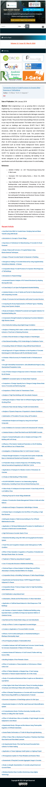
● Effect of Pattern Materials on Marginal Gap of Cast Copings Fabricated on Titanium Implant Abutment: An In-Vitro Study (20, 672)
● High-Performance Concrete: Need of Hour (15, 533)
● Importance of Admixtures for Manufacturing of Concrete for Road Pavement (22, 244)
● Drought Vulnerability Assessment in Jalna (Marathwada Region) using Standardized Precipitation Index (23, 366)
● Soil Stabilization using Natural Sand (13, 594)
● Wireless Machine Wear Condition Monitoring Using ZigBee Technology (20, 773)
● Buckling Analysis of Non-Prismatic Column (15, 659)
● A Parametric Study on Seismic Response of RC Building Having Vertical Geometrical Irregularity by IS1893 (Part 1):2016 (21, 464)
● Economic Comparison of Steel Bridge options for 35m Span (20, 699)
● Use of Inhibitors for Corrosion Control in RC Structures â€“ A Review (22, 427)
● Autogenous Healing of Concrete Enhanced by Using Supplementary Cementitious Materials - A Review (22, 263)
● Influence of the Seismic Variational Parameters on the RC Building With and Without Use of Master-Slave (22, 445)
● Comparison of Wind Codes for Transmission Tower (18, 390)
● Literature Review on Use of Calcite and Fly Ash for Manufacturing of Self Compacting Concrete (22, 293)
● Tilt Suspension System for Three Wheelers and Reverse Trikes (21, 756)
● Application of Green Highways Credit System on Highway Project (21, 751)
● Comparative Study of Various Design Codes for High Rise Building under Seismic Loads (22, 588)
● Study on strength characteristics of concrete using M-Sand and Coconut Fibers (21, 766)
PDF (4, 96)
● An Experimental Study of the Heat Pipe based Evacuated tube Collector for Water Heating (20, 745)
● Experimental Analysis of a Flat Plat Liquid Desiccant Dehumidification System (23, 705)
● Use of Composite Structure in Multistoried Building (17, 563)
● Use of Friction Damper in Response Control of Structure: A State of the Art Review (22, 373)
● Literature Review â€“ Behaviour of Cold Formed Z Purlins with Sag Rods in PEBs (22, 654)
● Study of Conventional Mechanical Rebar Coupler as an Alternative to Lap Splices (22, 680)
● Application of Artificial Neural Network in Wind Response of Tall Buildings (21, 605)
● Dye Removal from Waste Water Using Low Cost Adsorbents (20, 620)
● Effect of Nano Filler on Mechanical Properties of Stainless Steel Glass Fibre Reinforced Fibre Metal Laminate (23, 738)
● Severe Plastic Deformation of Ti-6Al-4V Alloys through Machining (21, 732)
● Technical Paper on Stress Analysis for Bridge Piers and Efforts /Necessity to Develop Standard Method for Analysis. (21, 569)
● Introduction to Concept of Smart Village (14, 238)
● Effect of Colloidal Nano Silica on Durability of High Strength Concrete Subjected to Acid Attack (23, 720)
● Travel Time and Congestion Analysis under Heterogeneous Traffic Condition (22, 546)
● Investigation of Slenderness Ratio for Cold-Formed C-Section (20, 451)
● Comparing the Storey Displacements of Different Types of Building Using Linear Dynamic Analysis (22, 305)
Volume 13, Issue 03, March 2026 (23, 43)
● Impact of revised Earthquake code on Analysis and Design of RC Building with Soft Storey (21, 438)
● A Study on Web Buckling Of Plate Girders (14, 477)
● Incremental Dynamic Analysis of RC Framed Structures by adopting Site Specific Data (22, 282)
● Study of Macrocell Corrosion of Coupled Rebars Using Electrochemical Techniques (18, 251)
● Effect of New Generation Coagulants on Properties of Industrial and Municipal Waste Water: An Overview (22, 553)
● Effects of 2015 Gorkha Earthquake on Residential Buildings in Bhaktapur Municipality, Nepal (20, 635)
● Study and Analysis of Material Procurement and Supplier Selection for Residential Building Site (23, 312)
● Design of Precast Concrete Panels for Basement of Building (20, 257)
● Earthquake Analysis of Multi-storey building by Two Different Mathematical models (20, 520)
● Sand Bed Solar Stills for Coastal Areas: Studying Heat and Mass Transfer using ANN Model (21, 232)
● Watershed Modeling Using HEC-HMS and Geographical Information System (22, 539)
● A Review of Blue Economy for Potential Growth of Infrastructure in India (22, 359)
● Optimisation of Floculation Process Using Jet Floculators (19, 416)
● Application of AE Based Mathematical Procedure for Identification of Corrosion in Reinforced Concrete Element (23, 527)
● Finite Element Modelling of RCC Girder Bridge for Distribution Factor (22, 341)
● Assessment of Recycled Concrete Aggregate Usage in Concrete (21, 760)
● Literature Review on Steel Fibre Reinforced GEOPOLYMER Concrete (22, 432)
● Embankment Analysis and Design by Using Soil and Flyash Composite (20, 422)
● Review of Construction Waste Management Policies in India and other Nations (23, 502)
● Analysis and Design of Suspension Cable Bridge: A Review (20, 507)
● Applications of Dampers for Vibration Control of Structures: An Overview (21, 471)
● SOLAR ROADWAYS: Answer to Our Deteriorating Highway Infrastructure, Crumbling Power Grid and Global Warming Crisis (20, 483)
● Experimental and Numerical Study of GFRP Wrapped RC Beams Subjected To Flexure (21, 581)
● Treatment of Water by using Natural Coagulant (16, 559)
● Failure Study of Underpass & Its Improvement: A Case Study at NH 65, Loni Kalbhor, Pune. (23, 490)
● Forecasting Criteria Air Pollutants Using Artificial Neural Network (21, 346)
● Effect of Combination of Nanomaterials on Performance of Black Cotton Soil (21, 665)
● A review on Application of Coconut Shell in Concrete (18, 629)
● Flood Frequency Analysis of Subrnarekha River (16, 641)
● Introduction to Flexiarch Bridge (11, 276)
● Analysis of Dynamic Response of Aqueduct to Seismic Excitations (22, 411)
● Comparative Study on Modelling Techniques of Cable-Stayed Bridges (23, 575)
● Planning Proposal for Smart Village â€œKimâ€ (16, 495)
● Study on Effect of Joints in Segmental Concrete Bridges (19, 624)
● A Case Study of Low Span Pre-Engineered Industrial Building (20, 287)
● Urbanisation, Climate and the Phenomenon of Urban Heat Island (21, 598)
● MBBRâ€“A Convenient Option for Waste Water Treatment (19, 379)
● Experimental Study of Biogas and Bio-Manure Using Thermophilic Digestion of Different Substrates (22, 727)
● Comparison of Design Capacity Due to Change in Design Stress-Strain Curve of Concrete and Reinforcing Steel (23, 385)
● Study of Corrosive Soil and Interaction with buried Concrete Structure (23, 299)
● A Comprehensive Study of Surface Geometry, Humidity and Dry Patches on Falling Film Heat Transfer (21, 712)
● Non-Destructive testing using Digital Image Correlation (18, 325)
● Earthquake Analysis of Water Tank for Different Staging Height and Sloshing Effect (22, 401)
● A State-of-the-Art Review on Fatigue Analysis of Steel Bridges (21, 336)
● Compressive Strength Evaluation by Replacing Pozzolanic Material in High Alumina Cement (23, 319)
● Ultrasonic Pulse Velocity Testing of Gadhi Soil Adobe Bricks (20, 407)
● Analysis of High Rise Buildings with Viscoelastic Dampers (19, 395)
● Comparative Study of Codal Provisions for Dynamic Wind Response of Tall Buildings (22, 270)
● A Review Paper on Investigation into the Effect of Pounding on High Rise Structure (22, 513)
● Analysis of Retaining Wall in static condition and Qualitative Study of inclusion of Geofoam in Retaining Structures (22, 331)
